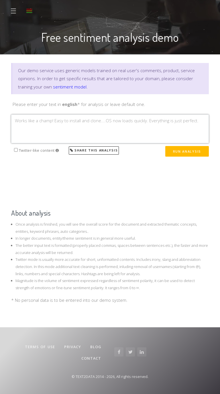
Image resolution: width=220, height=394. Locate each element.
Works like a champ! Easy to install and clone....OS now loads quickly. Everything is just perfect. (110, 129)
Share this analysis (94, 150)
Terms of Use (40, 346)
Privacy (72, 346)
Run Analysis (187, 151)
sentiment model (70, 87)
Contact (91, 358)
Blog (95, 346)
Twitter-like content (36, 150)
